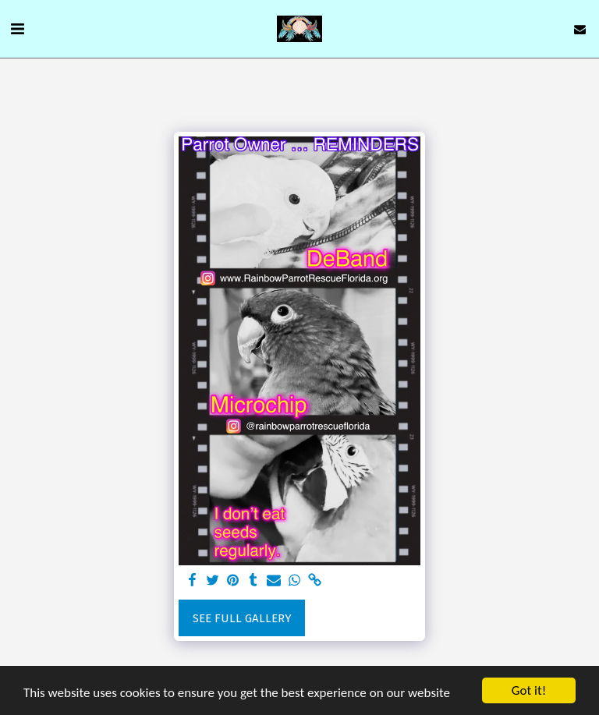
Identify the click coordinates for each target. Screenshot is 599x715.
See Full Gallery (242, 618)
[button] (17, 29)
